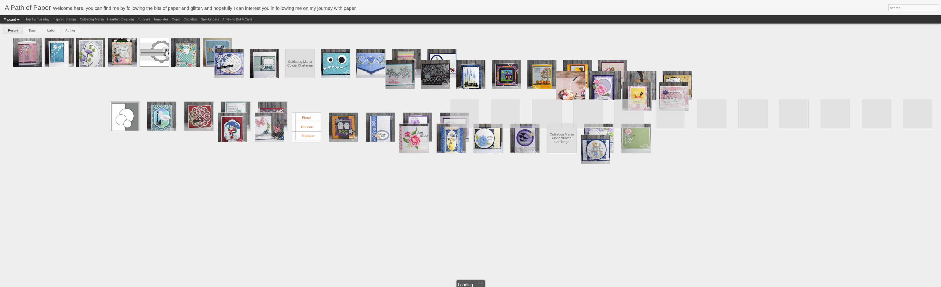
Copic (176, 19)
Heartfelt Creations (121, 19)
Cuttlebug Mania (92, 19)
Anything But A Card (237, 19)
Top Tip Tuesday (37, 19)
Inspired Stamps (64, 19)
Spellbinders (210, 19)
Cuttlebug (190, 19)
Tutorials (144, 19)
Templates (161, 19)
